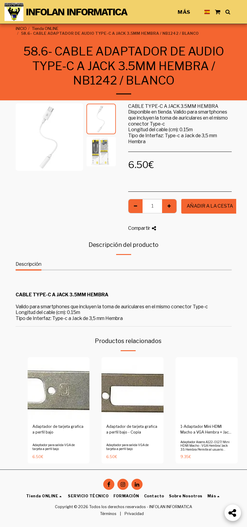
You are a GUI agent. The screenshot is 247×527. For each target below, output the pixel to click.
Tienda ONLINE (45, 28)
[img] (59, 388)
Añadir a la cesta (210, 206)
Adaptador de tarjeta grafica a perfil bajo (57, 429)
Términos (108, 513)
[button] (217, 12)
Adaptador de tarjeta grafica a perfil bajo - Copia (131, 429)
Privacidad (134, 513)
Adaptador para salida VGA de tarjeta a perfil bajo (53, 447)
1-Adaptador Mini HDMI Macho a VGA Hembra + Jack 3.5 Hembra (205, 429)
